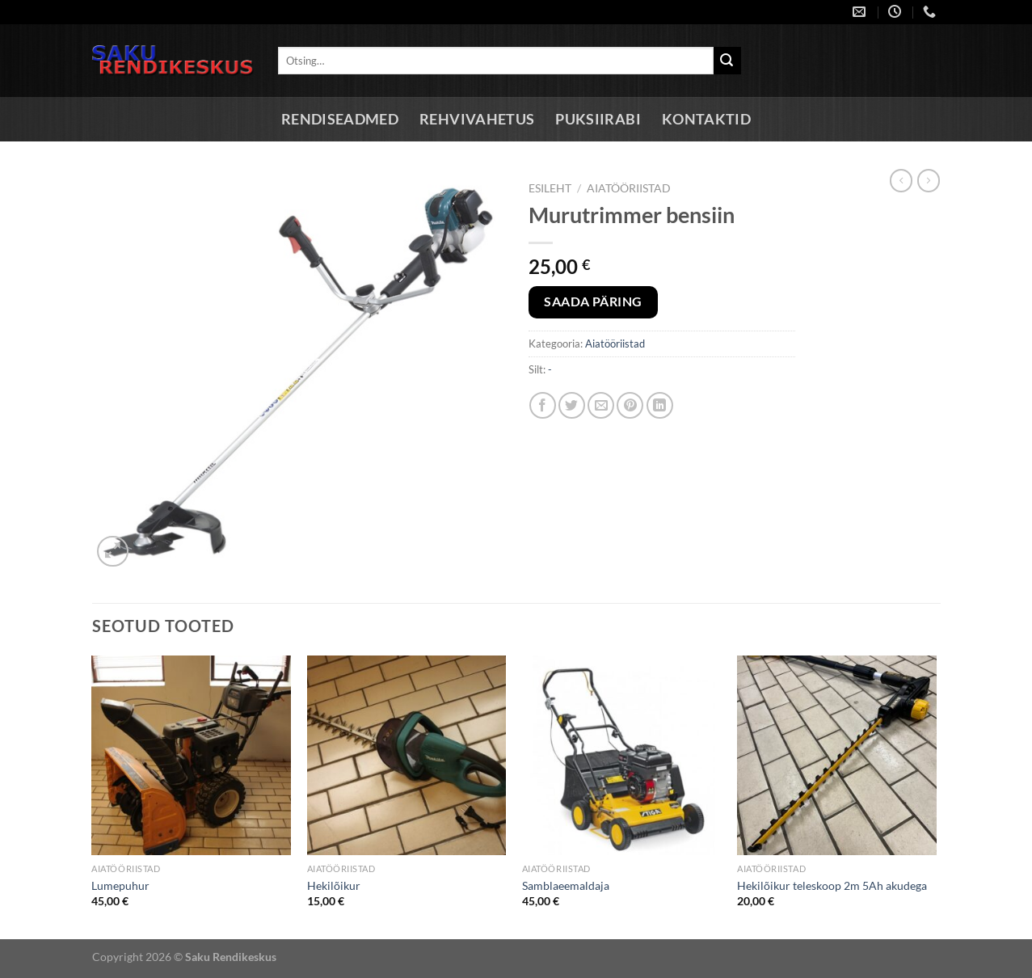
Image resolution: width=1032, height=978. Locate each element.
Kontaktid (706, 119)
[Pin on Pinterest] (630, 405)
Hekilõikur (333, 885)
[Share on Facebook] (542, 405)
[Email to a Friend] (601, 405)
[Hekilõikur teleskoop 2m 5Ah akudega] (837, 755)
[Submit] (727, 60)
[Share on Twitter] (571, 405)
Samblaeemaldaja (565, 885)
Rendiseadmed (339, 119)
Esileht (550, 188)
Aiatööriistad (629, 188)
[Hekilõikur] (407, 755)
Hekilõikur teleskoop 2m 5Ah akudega (832, 885)
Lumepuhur (120, 885)
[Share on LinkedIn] (660, 405)
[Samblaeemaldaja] (622, 755)
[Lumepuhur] (191, 755)
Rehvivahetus (476, 119)
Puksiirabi (598, 119)
